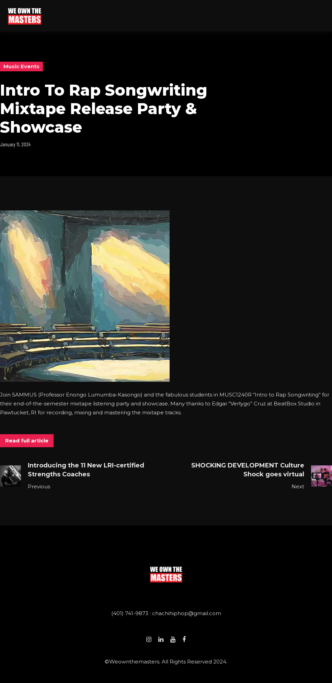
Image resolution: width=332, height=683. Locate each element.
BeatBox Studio (294, 403)
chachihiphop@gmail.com (186, 613)
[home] (24, 16)
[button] (324, 15)
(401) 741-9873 (130, 613)
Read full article (26, 440)
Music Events (21, 66)
